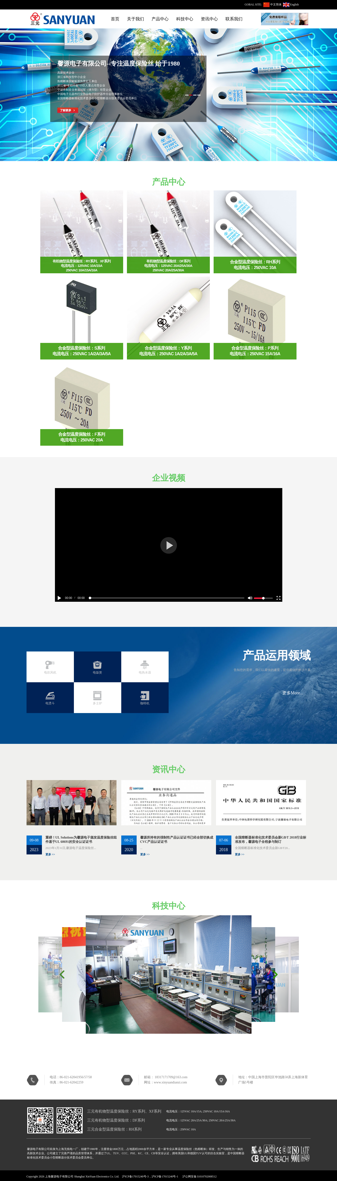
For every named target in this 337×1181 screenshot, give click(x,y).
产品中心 (160, 19)
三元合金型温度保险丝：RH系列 (114, 1129)
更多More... (292, 693)
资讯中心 (209, 19)
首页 (115, 19)
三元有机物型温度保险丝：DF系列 (116, 1120)
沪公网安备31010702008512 (199, 1176)
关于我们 (135, 19)
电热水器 (145, 672)
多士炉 (97, 703)
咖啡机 (144, 703)
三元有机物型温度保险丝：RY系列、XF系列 (124, 1111)
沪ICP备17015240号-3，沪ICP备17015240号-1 (150, 1176)
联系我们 (234, 19)
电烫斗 (50, 703)
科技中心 (184, 19)
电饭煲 (97, 672)
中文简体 (276, 4)
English (294, 4)
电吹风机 (50, 672)
